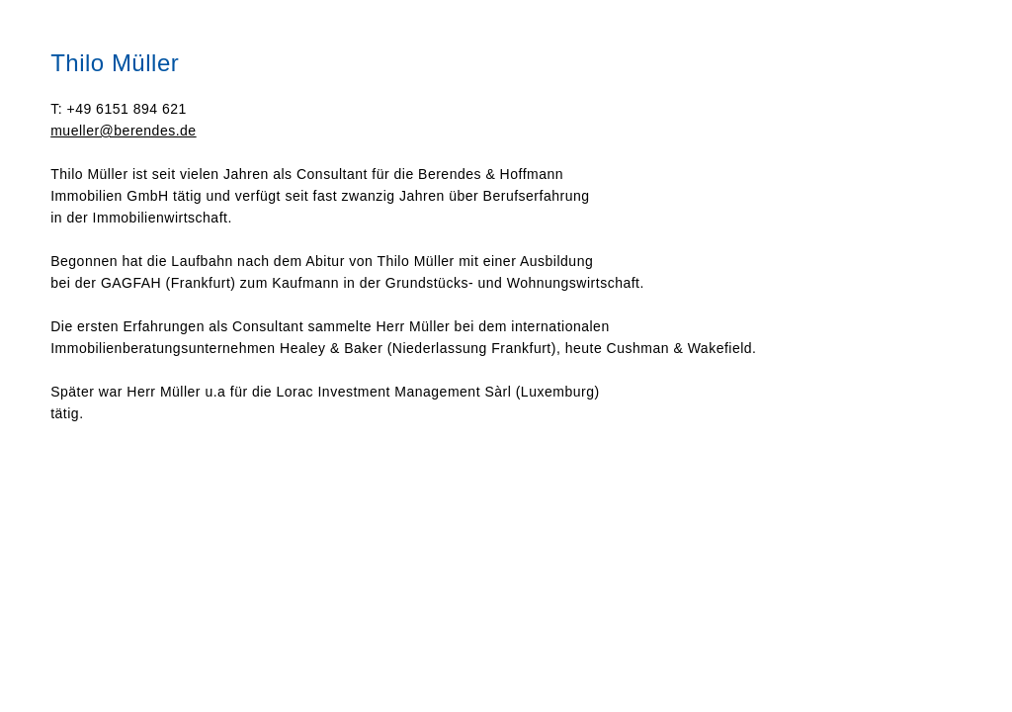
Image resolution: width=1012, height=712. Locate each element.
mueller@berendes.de (123, 130)
